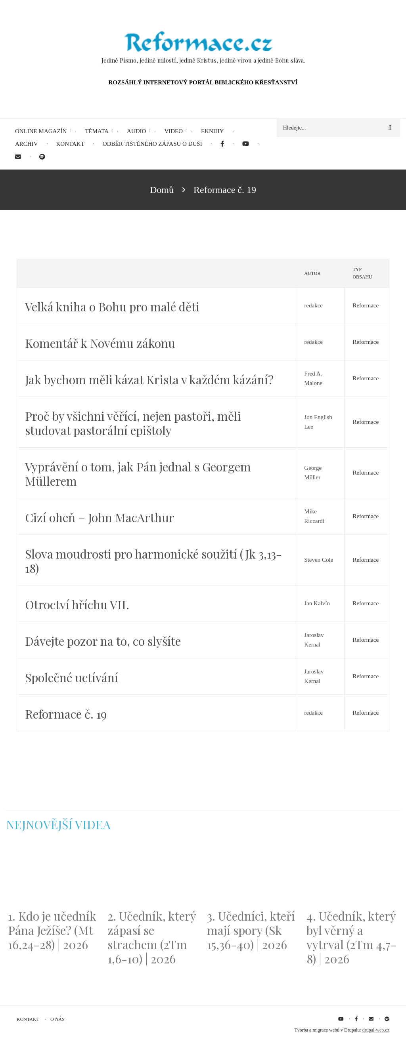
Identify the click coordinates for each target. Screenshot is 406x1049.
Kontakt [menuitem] (70, 144)
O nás (57, 1019)
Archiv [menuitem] (26, 144)
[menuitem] (222, 144)
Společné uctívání (71, 677)
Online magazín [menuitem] (41, 131)
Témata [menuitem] (97, 131)
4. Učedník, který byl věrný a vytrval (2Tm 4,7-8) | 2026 (351, 937)
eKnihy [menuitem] (212, 131)
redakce (313, 305)
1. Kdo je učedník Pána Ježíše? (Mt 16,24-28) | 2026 (52, 930)
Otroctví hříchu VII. (77, 604)
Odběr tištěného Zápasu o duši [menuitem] (152, 144)
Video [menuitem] (173, 131)
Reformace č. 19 (66, 714)
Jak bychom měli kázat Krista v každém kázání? (149, 379)
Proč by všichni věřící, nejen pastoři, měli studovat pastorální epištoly (133, 423)
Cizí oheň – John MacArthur (99, 517)
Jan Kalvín (317, 603)
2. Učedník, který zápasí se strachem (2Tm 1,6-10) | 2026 (151, 937)
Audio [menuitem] (136, 131)
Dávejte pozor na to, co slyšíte (103, 641)
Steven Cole (318, 560)
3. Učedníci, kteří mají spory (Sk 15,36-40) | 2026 (251, 930)
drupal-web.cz (375, 1030)
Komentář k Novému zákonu (100, 343)
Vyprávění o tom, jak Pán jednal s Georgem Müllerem (138, 474)
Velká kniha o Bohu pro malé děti (112, 306)
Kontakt (28, 1019)
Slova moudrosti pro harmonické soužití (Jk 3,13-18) (153, 561)
